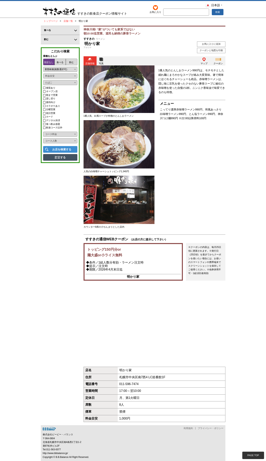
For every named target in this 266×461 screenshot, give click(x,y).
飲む (71, 62)
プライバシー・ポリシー (210, 428)
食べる (60, 62)
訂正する (60, 157)
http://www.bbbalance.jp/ (55, 453)
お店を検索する (61, 149)
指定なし (48, 62)
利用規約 (188, 428)
